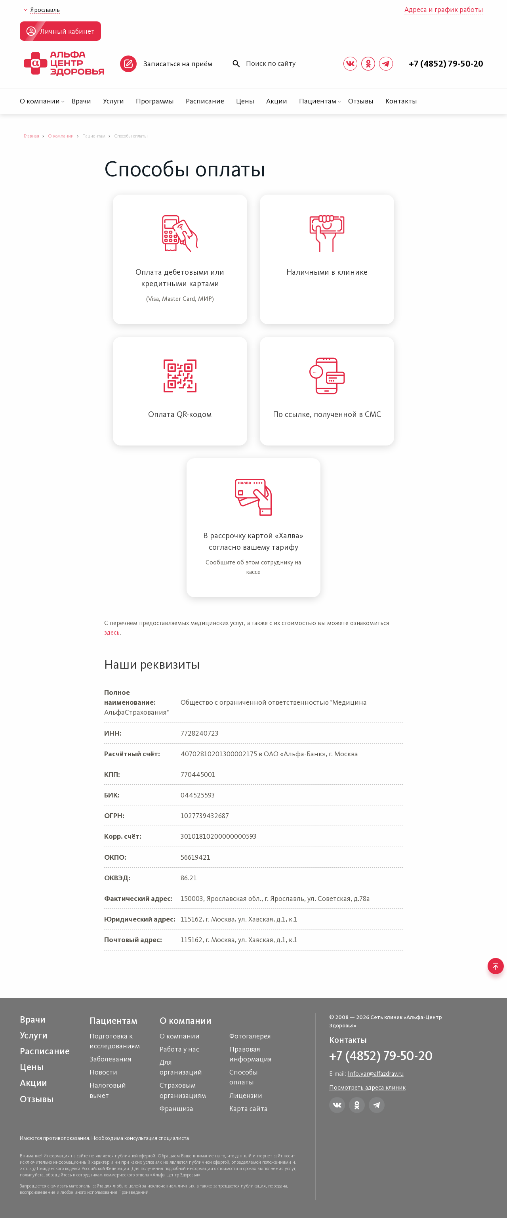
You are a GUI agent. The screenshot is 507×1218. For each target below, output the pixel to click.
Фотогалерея (250, 1036)
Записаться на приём (177, 63)
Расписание (205, 101)
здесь (112, 632)
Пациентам (317, 101)
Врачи (81, 101)
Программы (155, 101)
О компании (40, 101)
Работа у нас (179, 1049)
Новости (103, 1072)
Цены (245, 101)
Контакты (401, 101)
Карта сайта (248, 1108)
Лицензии (245, 1095)
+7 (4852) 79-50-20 (446, 64)
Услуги (113, 101)
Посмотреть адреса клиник (367, 1087)
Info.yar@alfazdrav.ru (376, 1073)
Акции (276, 101)
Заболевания (111, 1059)
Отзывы (361, 101)
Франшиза (176, 1108)
